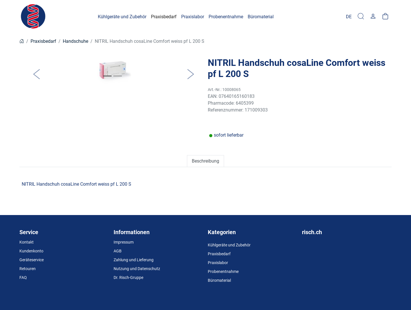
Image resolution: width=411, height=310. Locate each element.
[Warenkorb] (385, 17)
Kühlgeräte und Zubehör (229, 245)
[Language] (349, 17)
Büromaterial (219, 280)
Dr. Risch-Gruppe (128, 277)
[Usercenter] (373, 17)
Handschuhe (75, 41)
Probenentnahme (223, 271)
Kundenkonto (31, 251)
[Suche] (360, 17)
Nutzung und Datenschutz (137, 268)
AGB (118, 251)
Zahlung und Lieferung (134, 260)
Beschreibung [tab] (205, 161)
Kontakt (26, 242)
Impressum (124, 242)
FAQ (23, 277)
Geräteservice (31, 260)
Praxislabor (218, 262)
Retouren (27, 268)
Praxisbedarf (43, 41)
